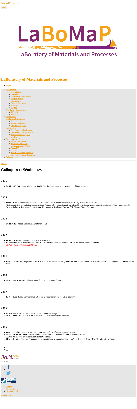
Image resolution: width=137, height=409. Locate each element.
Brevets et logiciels (18, 126)
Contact (9, 387)
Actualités (15, 94)
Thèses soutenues (18, 123)
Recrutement (16, 101)
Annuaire (14, 105)
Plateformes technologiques (22, 130)
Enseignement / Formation (16, 139)
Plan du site (10, 389)
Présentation (11, 90)
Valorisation (11, 128)
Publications (16, 121)
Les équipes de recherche (21, 96)
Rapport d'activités (18, 103)
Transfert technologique (20, 135)
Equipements (11, 117)
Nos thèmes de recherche (16, 110)
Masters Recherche (18, 141)
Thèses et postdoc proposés (22, 153)
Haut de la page (7, 395)
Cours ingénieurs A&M (20, 146)
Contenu (4, 3)
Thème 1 (14, 112)
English (9, 85)
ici (87, 186)
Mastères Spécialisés (19, 144)
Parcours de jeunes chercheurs (23, 155)
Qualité (14, 137)
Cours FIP (15, 148)
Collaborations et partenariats (22, 132)
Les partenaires (17, 99)
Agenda (14, 108)
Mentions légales (13, 391)
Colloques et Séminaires (15, 157)
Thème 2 (14, 114)
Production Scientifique (15, 119)
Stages (13, 150)
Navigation (13, 3)
